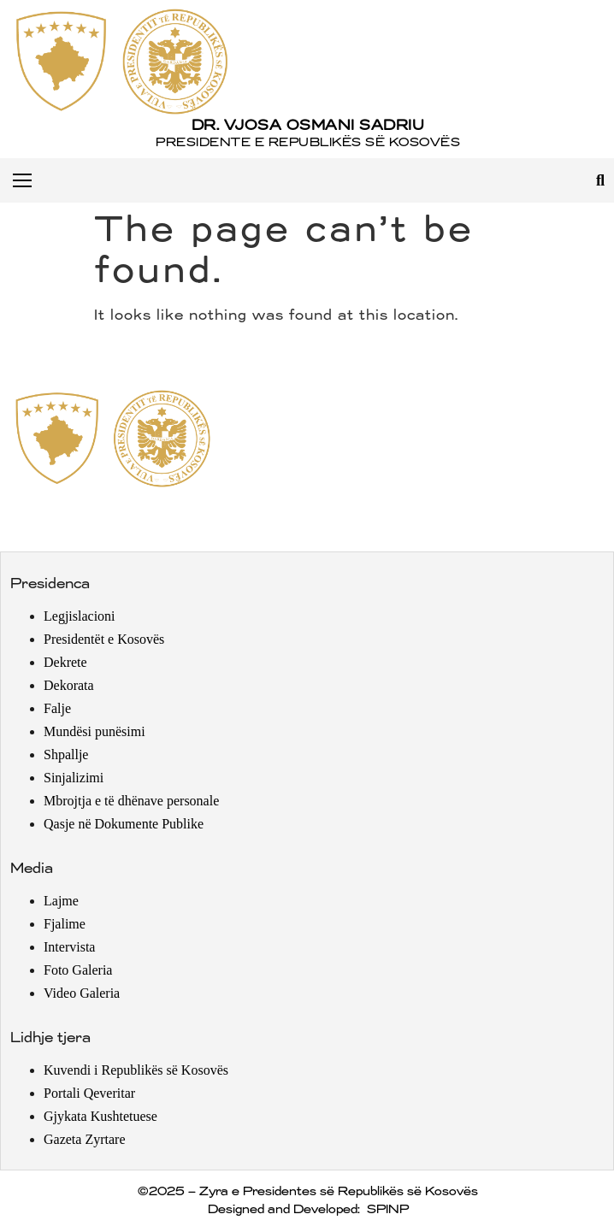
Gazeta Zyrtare (84, 1139)
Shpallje (66, 754)
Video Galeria (82, 993)
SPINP (387, 1210)
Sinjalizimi (73, 777)
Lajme (61, 900)
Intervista (69, 947)
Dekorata (69, 685)
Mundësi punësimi (94, 731)
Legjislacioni (79, 616)
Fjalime (65, 924)
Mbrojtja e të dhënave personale (131, 800)
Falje (57, 708)
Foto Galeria (78, 970)
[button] (600, 180)
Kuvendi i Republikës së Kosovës (136, 1070)
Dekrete (65, 662)
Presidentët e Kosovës (104, 639)
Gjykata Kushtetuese (100, 1116)
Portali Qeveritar (89, 1093)
